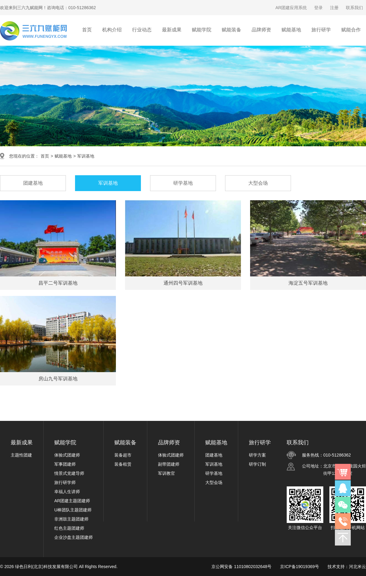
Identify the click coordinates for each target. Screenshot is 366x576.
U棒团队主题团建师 (73, 509)
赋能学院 (65, 442)
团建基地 (213, 455)
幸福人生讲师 (67, 491)
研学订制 (257, 464)
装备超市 (122, 455)
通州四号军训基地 (183, 283)
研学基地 (213, 473)
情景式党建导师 (69, 473)
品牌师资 (169, 442)
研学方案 (257, 455)
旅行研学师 (65, 482)
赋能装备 (125, 442)
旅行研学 (260, 442)
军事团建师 (65, 464)
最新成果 (22, 442)
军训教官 (166, 473)
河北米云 (357, 566)
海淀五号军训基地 (308, 283)
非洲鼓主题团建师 (71, 519)
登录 (318, 7)
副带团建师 (168, 464)
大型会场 (213, 482)
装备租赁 (122, 464)
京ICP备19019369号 (299, 566)
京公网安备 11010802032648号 (241, 566)
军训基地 (85, 156)
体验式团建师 (67, 455)
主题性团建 (21, 455)
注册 (334, 7)
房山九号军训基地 (57, 378)
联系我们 (354, 7)
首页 (87, 29)
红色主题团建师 (69, 528)
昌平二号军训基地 (57, 283)
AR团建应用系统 (291, 7)
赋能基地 (63, 156)
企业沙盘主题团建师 (73, 537)
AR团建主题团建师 (72, 500)
